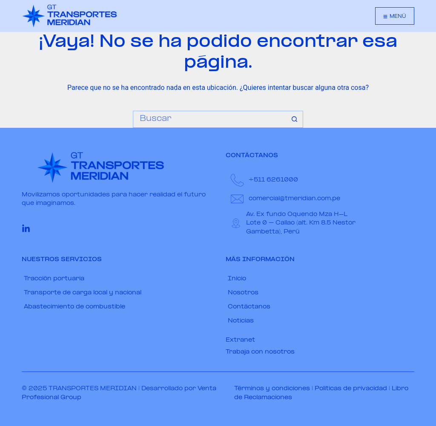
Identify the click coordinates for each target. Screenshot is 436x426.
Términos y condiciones (272, 389)
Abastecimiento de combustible (74, 307)
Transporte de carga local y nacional (82, 293)
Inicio (237, 279)
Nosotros (243, 293)
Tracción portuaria (54, 279)
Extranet (240, 340)
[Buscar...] (209, 119)
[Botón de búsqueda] (294, 119)
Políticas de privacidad (351, 389)
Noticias (241, 321)
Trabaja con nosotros (260, 352)
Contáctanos (249, 307)
